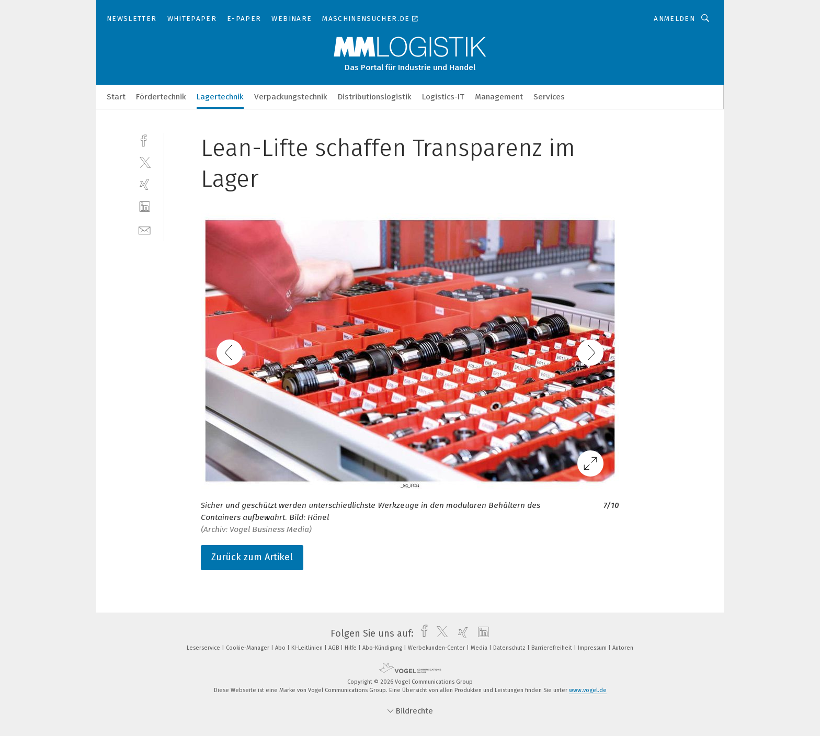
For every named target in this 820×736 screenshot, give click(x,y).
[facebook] (144, 139)
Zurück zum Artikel (252, 557)
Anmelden (674, 18)
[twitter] (144, 161)
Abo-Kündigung (383, 647)
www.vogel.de (588, 690)
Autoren (622, 647)
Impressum (593, 647)
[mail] (144, 229)
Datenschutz (510, 647)
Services (549, 96)
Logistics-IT (443, 96)
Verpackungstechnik (290, 96)
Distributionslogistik (375, 96)
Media (480, 647)
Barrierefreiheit (552, 647)
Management (499, 96)
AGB (334, 647)
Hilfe (351, 647)
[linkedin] (144, 206)
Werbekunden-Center (437, 647)
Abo (281, 647)
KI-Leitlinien (307, 647)
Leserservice (204, 647)
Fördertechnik (161, 96)
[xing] (144, 184)
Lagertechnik (220, 96)
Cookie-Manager (248, 647)
